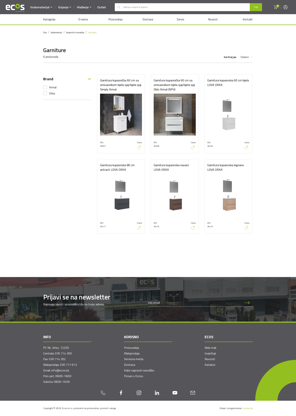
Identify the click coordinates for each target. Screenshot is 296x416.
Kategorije (49, 19)
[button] (275, 7)
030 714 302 (57, 359)
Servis (180, 19)
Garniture (92, 32)
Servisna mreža (133, 359)
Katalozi (210, 365)
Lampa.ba (248, 408)
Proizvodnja (115, 19)
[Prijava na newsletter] (247, 303)
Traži (256, 7)
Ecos (45, 32)
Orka (52, 93)
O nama (83, 19)
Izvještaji (210, 353)
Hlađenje (84, 7)
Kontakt (248, 19)
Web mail (210, 348)
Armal (52, 87)
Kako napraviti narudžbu (139, 370)
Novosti (213, 19)
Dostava (148, 19)
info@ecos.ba (60, 370)
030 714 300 (63, 353)
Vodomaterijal (41, 7)
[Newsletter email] (195, 303)
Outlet (101, 7)
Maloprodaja (132, 353)
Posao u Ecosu (133, 376)
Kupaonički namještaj (75, 32)
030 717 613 (68, 365)
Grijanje (64, 7)
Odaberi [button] (246, 57)
